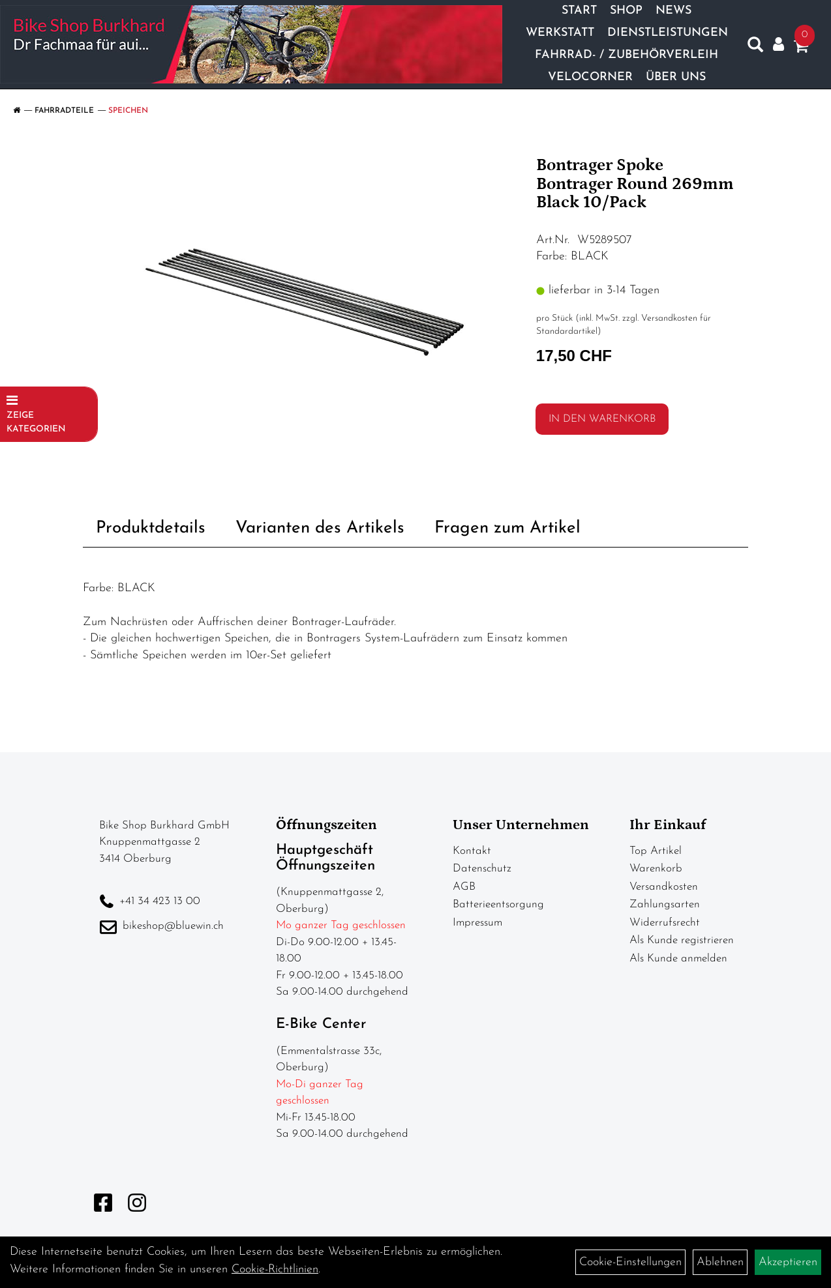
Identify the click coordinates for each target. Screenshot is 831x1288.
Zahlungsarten (664, 904)
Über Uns (676, 77)
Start (579, 11)
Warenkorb (655, 868)
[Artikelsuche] (755, 47)
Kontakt (472, 850)
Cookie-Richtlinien (275, 1269)
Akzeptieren (788, 1262)
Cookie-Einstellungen (630, 1262)
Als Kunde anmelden (678, 958)
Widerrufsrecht (664, 922)
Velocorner (590, 77)
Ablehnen (720, 1262)
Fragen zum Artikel (507, 528)
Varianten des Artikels (319, 528)
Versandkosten (663, 886)
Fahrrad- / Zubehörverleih (626, 55)
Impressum (477, 922)
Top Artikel (655, 850)
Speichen (128, 111)
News (673, 11)
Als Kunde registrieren (681, 940)
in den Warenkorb (602, 419)
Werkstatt (560, 33)
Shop (626, 11)
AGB (464, 886)
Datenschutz (482, 868)
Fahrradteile (64, 111)
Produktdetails (150, 528)
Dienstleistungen (667, 33)
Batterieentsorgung (498, 904)
